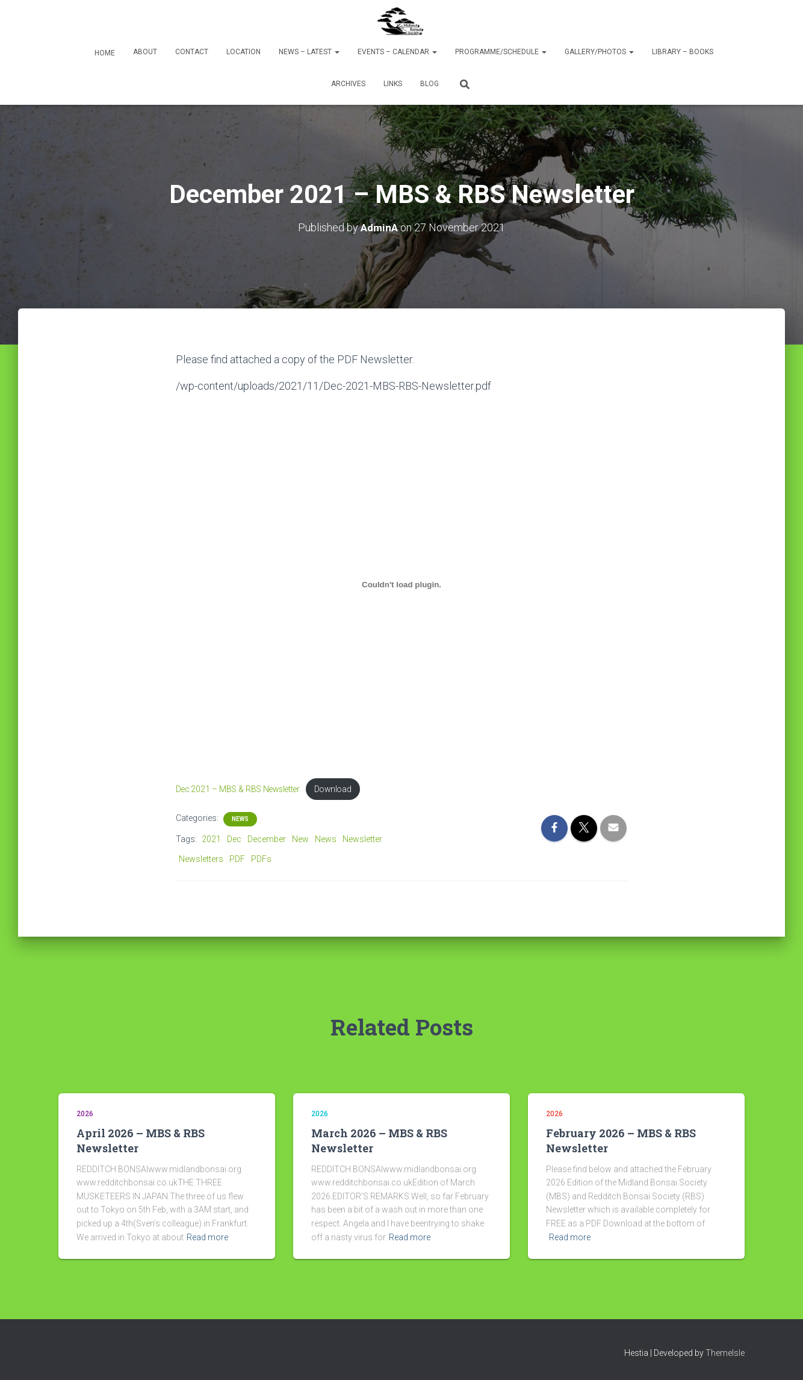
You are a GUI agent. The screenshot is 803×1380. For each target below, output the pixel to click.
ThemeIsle (725, 1353)
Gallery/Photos (599, 52)
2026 (84, 1114)
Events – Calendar (397, 52)
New (300, 840)
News (240, 819)
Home (104, 53)
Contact (191, 52)
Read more (207, 1237)
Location (243, 52)
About (145, 52)
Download (344, 789)
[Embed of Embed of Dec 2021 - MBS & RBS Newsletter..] (401, 584)
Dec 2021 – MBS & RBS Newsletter (242, 789)
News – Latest (309, 52)
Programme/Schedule (501, 52)
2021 (211, 840)
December (266, 840)
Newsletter (362, 840)
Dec (234, 840)
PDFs (261, 859)
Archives (348, 84)
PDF (237, 859)
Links (392, 84)
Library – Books (682, 52)
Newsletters (201, 859)
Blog (429, 84)
